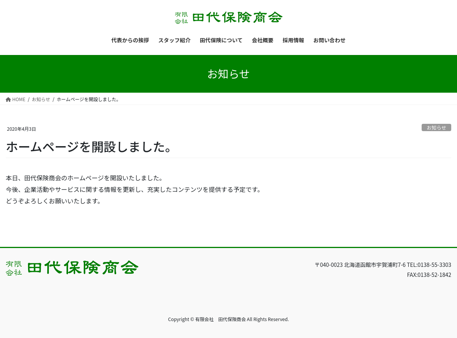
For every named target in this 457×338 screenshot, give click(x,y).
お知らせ (436, 127)
